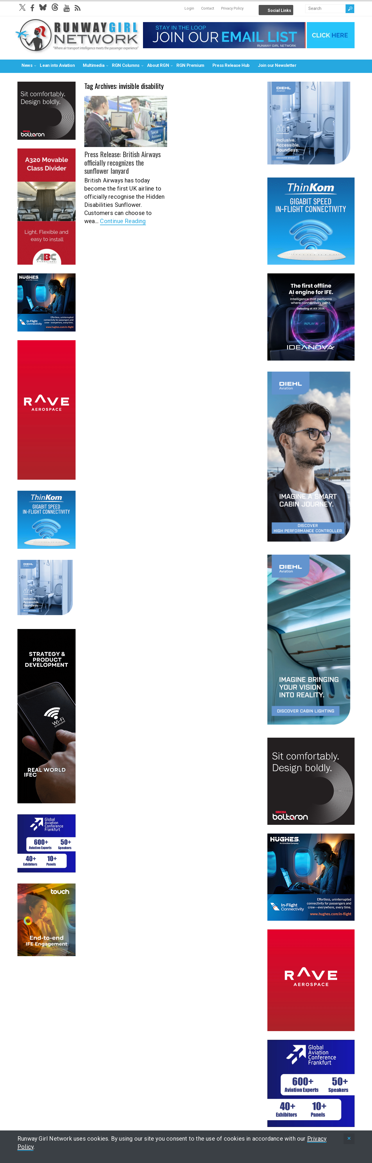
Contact (207, 8)
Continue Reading (123, 221)
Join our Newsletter (277, 65)
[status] (349, 1138)
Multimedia (93, 65)
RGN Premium (190, 65)
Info (300, 8)
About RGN (158, 65)
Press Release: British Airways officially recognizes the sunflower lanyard (122, 162)
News (27, 65)
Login (189, 8)
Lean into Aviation (57, 65)
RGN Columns (126, 65)
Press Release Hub (231, 65)
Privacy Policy (232, 8)
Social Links (279, 10)
